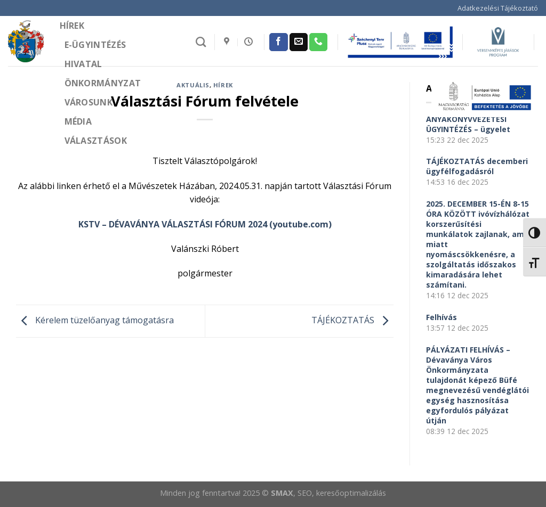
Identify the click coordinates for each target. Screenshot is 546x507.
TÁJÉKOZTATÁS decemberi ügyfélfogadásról (477, 166)
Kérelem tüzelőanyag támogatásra (95, 320)
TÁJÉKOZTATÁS (352, 320)
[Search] (201, 41)
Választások (96, 140)
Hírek (72, 25)
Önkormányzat (103, 83)
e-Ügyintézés (95, 45)
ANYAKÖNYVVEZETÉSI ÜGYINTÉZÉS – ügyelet (468, 124)
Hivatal (83, 64)
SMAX (282, 493)
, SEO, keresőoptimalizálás (339, 493)
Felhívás (441, 317)
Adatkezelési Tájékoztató (497, 8)
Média (78, 121)
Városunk (89, 102)
